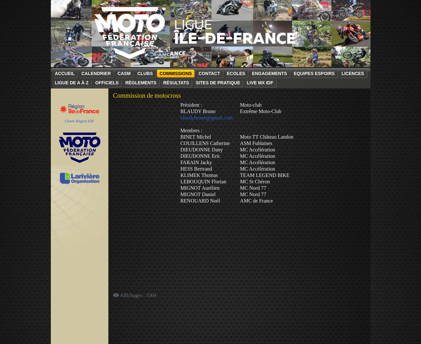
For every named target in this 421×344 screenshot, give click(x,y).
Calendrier (96, 73)
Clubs (145, 73)
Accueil (65, 73)
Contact (209, 73)
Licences (352, 73)
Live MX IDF (260, 82)
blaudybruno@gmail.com (206, 117)
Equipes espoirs (314, 73)
